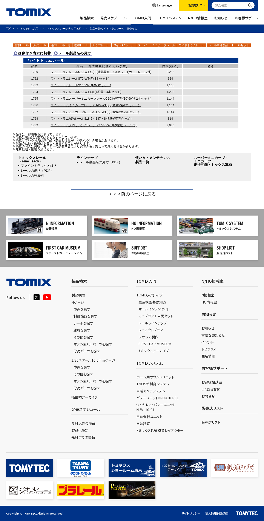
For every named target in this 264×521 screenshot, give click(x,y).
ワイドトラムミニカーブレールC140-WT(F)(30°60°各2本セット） (96, 105)
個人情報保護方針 (217, 513)
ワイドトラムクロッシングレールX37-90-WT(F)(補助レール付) (94, 125)
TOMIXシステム (169, 20)
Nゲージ (77, 302)
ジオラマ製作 (148, 336)
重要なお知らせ (213, 335)
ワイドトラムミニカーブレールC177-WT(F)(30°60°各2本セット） (96, 112)
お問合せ (208, 396)
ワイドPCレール (123, 45)
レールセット (240, 45)
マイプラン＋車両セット (155, 315)
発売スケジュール (113, 20)
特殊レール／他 (60, 45)
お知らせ (221, 20)
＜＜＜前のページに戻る (132, 193)
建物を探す (82, 330)
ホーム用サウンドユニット (155, 376)
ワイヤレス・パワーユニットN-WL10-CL (156, 407)
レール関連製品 (218, 45)
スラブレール (100, 45)
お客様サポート (246, 20)
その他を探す (83, 337)
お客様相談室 (211, 382)
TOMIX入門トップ (149, 294)
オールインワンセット (153, 308)
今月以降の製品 (83, 423)
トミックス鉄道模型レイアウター (160, 430)
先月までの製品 (83, 437)
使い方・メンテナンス (152, 158)
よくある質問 (210, 389)
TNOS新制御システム (152, 383)
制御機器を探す (85, 316)
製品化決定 (80, 430)
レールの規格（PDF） (37, 170)
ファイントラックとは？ (39, 165)
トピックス (208, 348)
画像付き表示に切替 (32, 53)
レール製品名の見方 (72, 53)
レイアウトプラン (150, 329)
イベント (207, 342)
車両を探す (82, 309)
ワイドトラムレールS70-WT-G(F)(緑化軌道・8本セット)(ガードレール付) (101, 72)
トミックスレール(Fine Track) (64, 28)
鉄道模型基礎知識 (152, 302)
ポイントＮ (39, 45)
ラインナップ (87, 158)
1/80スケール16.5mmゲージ (93, 360)
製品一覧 (142, 162)
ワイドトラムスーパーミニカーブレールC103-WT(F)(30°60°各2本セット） (102, 98)
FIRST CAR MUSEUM (155, 343)
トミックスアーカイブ (153, 350)
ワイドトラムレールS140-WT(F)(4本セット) (81, 85)
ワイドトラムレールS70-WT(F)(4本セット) (80, 78)
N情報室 (208, 294)
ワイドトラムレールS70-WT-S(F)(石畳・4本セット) (86, 92)
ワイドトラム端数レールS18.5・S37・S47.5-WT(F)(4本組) (91, 118)
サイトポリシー (190, 513)
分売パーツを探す (87, 350)
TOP (8, 28)
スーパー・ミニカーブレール (156, 45)
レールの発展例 (32, 175)
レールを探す (83, 323)
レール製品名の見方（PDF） (100, 162)
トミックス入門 (29, 28)
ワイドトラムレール (191, 45)
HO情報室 (209, 302)
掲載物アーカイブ (84, 397)
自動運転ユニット (149, 416)
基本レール (21, 45)
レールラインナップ (152, 322)
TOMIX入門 (142, 20)
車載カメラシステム (150, 390)
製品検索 (87, 20)
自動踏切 (143, 423)
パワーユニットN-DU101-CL (157, 397)
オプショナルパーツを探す (93, 344)
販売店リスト (210, 422)
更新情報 (208, 356)
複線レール (81, 45)
